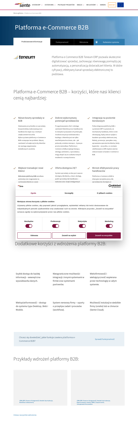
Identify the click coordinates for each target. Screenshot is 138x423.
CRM (20, 400)
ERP (24, 400)
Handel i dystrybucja (46, 400)
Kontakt (112, 5)
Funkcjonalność (62, 42)
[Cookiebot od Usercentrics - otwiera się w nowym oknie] (110, 186)
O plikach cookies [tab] (104, 193)
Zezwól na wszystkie (103, 235)
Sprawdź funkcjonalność (105, 339)
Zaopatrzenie (99, 402)
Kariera (103, 5)
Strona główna (18, 13)
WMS (93, 402)
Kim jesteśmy (91, 5)
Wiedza (79, 5)
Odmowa (34, 235)
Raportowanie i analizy (84, 402)
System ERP (36, 5)
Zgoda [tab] (33, 193)
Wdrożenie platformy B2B (27, 176)
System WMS (49, 5)
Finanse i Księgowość (32, 400)
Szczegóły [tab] (69, 193)
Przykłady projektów (66, 5)
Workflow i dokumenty (26, 402)
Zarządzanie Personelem (85, 404)
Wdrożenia (84, 42)
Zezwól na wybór (69, 235)
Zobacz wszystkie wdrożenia (24, 415)
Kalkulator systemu (111, 42)
